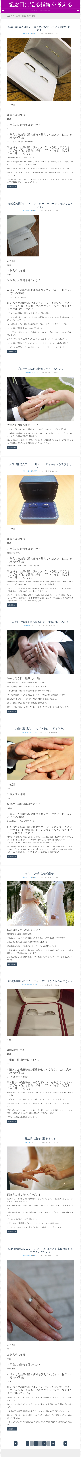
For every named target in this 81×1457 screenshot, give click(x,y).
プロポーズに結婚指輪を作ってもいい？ (40, 368)
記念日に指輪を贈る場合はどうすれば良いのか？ (40, 622)
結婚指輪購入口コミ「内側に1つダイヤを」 (40, 728)
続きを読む (12, 186)
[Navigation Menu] (78, 10)
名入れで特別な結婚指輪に (40, 873)
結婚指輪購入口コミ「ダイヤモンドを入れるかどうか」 (40, 981)
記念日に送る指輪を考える (40, 1138)
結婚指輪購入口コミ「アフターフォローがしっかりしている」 (40, 205)
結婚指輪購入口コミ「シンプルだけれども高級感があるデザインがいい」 (40, 1250)
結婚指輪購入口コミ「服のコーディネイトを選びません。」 (40, 466)
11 (53, 1443)
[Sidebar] (3, 10)
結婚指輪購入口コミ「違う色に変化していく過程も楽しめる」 (40, 28)
